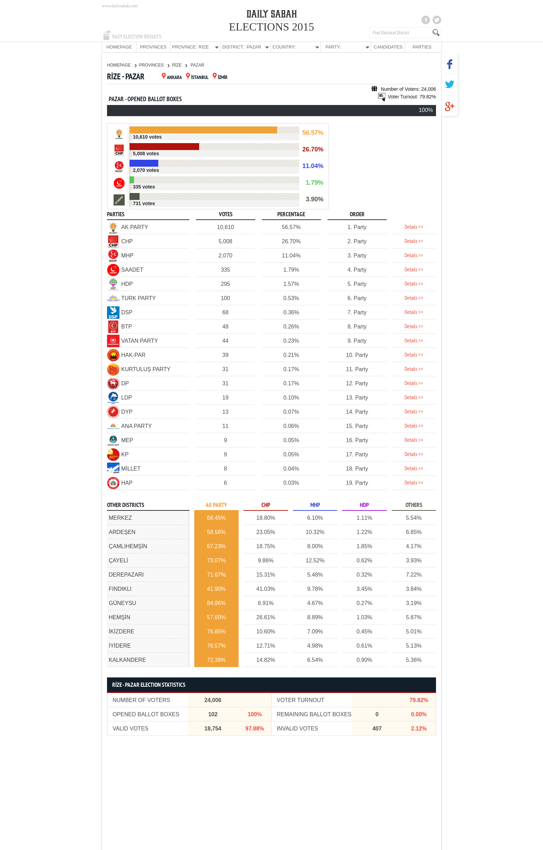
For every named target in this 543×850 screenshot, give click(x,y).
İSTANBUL (197, 77)
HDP (364, 505)
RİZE (179, 64)
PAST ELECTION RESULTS (136, 37)
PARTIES (421, 47)
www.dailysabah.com (119, 5)
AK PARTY (216, 505)
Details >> (413, 227)
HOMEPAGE (119, 47)
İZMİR (220, 77)
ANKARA (172, 77)
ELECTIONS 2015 (271, 26)
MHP (315, 505)
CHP (265, 505)
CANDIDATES (388, 47)
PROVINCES (153, 47)
